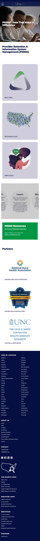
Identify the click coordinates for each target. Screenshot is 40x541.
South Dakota (24, 394)
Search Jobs (4, 479)
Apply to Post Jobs (5, 499)
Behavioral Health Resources (8, 528)
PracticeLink (4, 536)
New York (23, 374)
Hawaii (2, 385)
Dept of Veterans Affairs (7, 378)
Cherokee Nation (5, 369)
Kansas (3, 396)
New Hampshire (25, 367)
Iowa (2, 394)
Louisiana (3, 401)
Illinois (2, 390)
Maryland (3, 406)
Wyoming (23, 415)
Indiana (3, 392)
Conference (4, 430)
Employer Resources (6, 504)
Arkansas (3, 364)
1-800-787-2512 (4, 449)
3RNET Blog (4, 519)
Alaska (2, 360)
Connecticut (4, 374)
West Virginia (24, 410)
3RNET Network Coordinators (8, 491)
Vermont (23, 403)
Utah (22, 401)
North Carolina (24, 376)
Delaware (3, 376)
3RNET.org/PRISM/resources (12, 234)
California (3, 367)
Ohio (22, 380)
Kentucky (3, 399)
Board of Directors (5, 432)
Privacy (3, 441)
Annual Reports (5, 437)
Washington (24, 408)
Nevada (23, 364)
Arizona (3, 362)
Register (3, 482)
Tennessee (23, 396)
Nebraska (23, 362)
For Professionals (5, 484)
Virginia (23, 406)
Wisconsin (23, 412)
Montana (23, 360)
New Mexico (24, 371)
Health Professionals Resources (9, 489)
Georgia (3, 383)
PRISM (2, 526)
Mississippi (3, 415)
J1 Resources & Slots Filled (7, 516)
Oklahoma (23, 383)
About (2, 423)
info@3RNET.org (5, 452)
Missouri (23, 358)
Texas (22, 399)
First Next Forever (5, 434)
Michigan (3, 410)
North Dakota (24, 378)
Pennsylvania (24, 387)
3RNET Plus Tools (5, 486)
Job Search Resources (6, 521)
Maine (2, 403)
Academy (3, 427)
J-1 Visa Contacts (5, 514)
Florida (3, 380)
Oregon (23, 385)
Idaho (2, 387)
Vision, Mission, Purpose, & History (9, 439)
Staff (2, 425)
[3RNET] (20, 4)
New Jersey (24, 369)
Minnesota (3, 412)
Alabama (3, 358)
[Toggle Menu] (2, 3)
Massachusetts (4, 408)
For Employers (4, 501)
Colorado (3, 371)
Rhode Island (24, 390)
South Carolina (24, 392)
